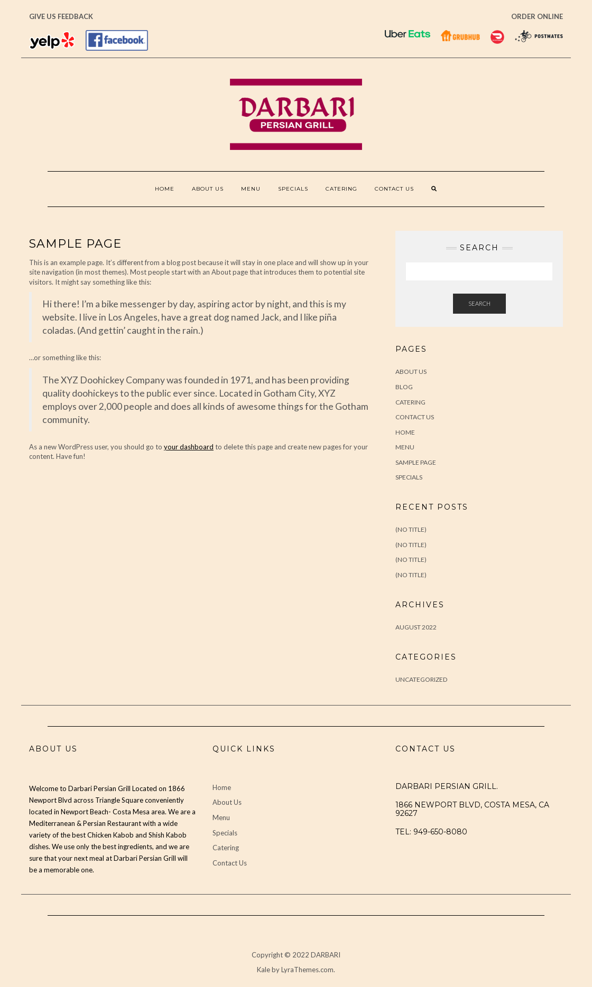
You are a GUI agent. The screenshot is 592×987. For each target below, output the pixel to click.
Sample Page (415, 462)
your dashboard (189, 447)
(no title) (411, 529)
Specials (293, 188)
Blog (404, 387)
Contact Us (394, 188)
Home (164, 188)
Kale (263, 969)
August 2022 (416, 627)
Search (479, 303)
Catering (341, 188)
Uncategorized (421, 679)
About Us (208, 188)
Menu (251, 188)
